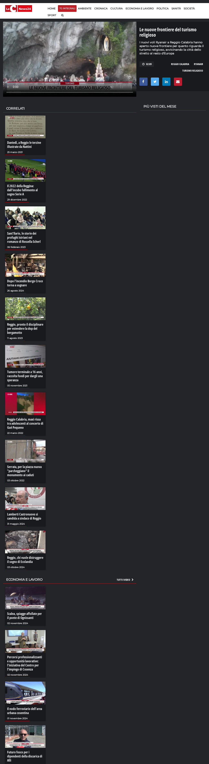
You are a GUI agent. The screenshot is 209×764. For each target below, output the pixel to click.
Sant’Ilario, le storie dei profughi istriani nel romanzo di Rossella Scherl (24, 237)
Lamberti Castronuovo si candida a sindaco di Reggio (24, 516)
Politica (163, 8)
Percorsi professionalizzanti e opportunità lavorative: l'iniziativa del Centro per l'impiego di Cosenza (24, 663)
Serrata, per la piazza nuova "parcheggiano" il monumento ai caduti (24, 471)
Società (189, 8)
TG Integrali (67, 8)
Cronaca (101, 8)
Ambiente (84, 8)
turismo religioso (192, 70)
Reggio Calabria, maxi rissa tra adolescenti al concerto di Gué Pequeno (25, 423)
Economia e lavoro (140, 8)
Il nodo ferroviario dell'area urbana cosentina (24, 711)
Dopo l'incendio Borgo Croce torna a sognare (25, 283)
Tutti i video (125, 580)
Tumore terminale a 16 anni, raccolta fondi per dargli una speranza (25, 376)
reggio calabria (180, 64)
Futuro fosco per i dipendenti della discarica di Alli (24, 756)
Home (52, 8)
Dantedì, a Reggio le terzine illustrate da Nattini (24, 144)
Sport (52, 15)
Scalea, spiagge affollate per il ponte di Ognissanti (24, 615)
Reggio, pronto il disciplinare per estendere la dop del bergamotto (25, 328)
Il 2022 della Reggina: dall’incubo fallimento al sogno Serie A (22, 190)
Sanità (176, 8)
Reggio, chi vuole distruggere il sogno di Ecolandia (25, 559)
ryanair (198, 64)
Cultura (116, 8)
